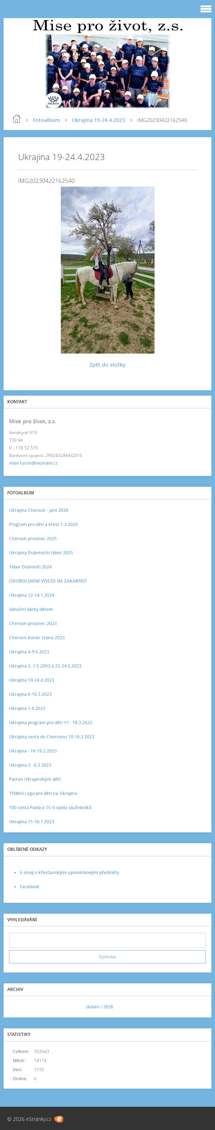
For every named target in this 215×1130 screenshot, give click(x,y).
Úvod (17, 118)
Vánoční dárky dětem (31, 609)
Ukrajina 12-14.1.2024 (31, 595)
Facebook (29, 887)
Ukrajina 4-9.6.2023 (29, 652)
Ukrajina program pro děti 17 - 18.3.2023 (50, 722)
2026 (108, 1007)
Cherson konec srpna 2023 (37, 638)
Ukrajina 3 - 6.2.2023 (30, 765)
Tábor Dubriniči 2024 (30, 567)
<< (17, 1007)
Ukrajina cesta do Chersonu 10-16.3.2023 (51, 737)
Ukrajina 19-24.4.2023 (98, 120)
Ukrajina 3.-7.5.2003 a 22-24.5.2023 (45, 666)
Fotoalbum (46, 120)
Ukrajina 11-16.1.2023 (31, 822)
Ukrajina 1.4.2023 (27, 708)
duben (93, 1007)
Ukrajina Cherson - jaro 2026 (38, 510)
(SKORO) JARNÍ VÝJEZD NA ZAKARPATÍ (48, 581)
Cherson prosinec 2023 (33, 623)
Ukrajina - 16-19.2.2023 (33, 751)
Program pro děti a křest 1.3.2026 (43, 524)
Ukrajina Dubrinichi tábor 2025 (41, 553)
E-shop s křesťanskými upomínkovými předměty (69, 872)
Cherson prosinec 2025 (33, 538)
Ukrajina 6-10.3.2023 (30, 694)
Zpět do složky (107, 364)
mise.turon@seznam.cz (33, 463)
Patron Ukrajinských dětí (34, 779)
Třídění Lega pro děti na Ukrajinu (43, 793)
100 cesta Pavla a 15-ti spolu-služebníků (50, 807)
